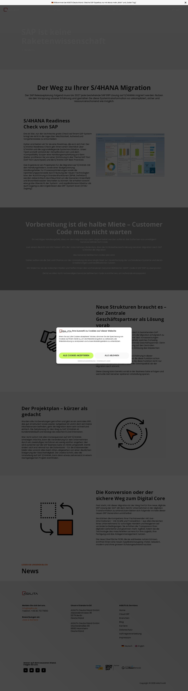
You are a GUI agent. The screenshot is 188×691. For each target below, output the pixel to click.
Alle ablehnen (112, 355)
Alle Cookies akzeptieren (76, 355)
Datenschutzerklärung (86, 361)
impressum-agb (103, 361)
